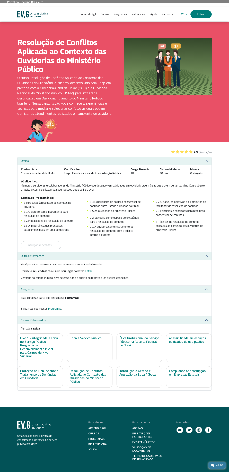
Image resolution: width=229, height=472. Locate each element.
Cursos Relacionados (33, 320)
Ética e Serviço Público (86, 338)
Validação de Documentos (141, 449)
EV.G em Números (143, 442)
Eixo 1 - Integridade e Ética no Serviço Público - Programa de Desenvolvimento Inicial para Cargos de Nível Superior (39, 347)
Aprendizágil (88, 14)
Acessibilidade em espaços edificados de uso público (187, 339)
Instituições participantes (142, 435)
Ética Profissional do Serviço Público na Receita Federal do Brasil (139, 341)
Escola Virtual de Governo (32, 14)
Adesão (137, 428)
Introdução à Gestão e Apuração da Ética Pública (137, 372)
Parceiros (167, 14)
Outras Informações (32, 256)
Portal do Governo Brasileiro (25, 2)
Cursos (105, 14)
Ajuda (153, 14)
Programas (120, 14)
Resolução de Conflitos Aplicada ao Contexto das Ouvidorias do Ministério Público (88, 376)
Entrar (201, 14)
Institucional (139, 14)
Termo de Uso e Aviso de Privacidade (147, 457)
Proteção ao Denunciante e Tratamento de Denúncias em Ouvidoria (39, 374)
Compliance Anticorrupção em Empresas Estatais (187, 372)
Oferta (25, 161)
